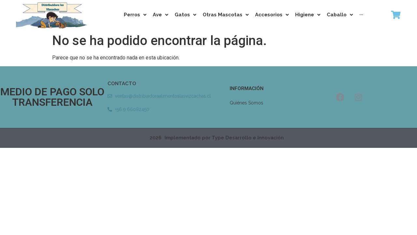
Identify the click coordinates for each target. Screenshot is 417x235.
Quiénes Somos (246, 102)
